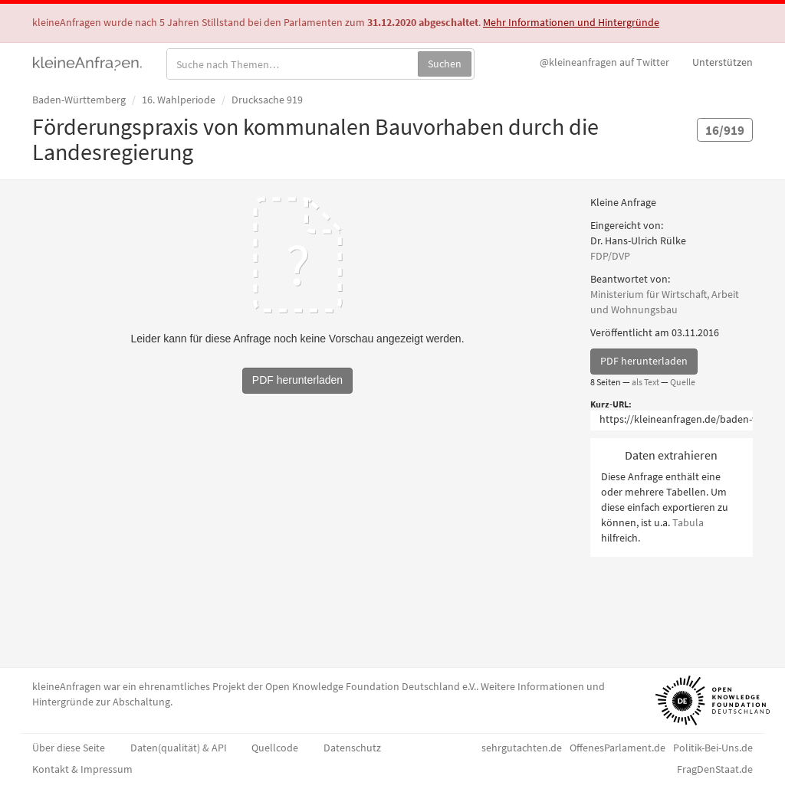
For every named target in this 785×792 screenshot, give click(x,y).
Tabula (688, 522)
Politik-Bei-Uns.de (713, 747)
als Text (645, 382)
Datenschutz (352, 747)
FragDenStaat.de (715, 769)
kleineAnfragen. (88, 62)
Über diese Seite (68, 747)
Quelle (682, 382)
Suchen (444, 63)
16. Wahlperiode (178, 99)
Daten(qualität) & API (178, 747)
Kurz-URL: (611, 404)
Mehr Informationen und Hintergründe (571, 22)
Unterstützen (722, 62)
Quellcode (274, 747)
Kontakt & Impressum (82, 769)
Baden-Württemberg (79, 99)
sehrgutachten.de (521, 747)
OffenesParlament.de (617, 747)
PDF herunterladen (644, 361)
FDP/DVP (610, 256)
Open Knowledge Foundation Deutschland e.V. (370, 686)
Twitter (604, 62)
